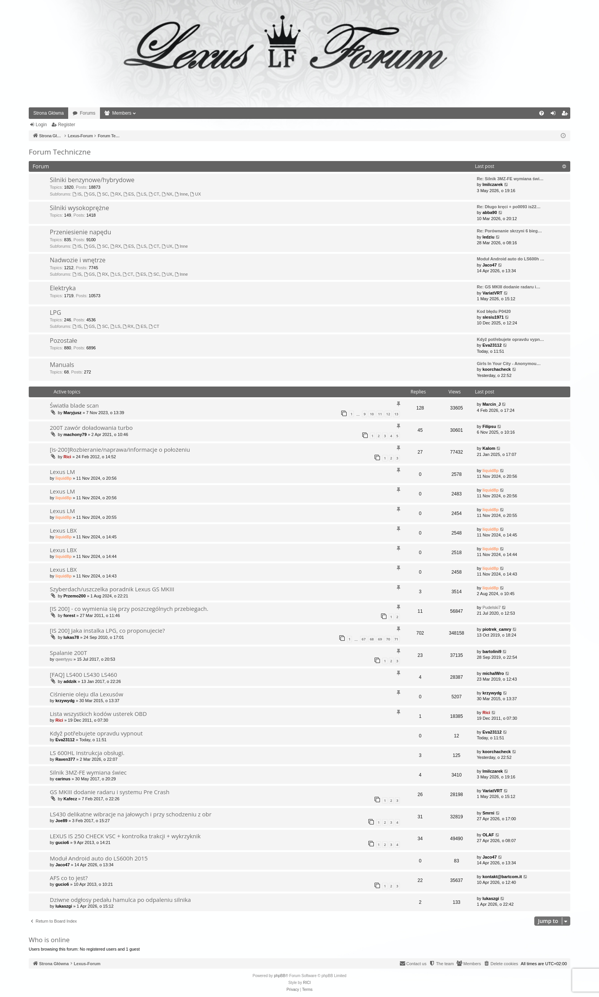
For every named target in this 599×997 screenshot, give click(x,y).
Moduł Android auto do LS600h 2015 (99, 858)
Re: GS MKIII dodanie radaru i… (508, 287)
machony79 (75, 434)
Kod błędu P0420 (494, 311)
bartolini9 (492, 651)
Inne (181, 194)
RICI (307, 983)
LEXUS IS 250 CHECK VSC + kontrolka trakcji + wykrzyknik (125, 836)
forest (69, 615)
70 (388, 639)
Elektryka (63, 288)
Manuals (62, 364)
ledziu (488, 237)
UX (195, 194)
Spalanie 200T (68, 652)
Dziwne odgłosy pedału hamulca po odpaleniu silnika (120, 899)
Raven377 (65, 759)
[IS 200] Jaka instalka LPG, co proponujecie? (107, 630)
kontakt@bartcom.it (502, 876)
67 (363, 639)
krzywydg (65, 700)
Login (41, 124)
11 (380, 413)
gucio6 (62, 842)
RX (115, 194)
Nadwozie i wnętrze (78, 260)
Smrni (488, 813)
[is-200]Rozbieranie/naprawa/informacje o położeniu (120, 449)
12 (388, 413)
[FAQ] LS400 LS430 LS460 (83, 674)
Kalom (489, 448)
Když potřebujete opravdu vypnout (96, 733)
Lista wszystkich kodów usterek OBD (98, 713)
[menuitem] (541, 113)
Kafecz (70, 798)
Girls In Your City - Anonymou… (509, 363)
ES (128, 194)
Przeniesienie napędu (80, 232)
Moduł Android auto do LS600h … (510, 259)
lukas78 (71, 637)
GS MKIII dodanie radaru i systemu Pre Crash (109, 792)
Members (121, 113)
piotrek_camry (497, 629)
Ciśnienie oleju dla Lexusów (86, 694)
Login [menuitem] (555, 114)
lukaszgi (64, 906)
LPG (55, 312)
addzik (70, 681)
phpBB (279, 976)
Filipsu (489, 426)
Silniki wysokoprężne (79, 208)
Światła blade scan (74, 405)
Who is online (49, 939)
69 (380, 639)
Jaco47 (490, 265)
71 (396, 639)
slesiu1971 (493, 317)
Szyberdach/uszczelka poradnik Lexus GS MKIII (112, 589)
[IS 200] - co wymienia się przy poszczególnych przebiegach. (129, 608)
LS (141, 194)
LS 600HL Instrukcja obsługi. (87, 753)
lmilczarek (493, 184)
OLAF (488, 834)
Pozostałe (63, 340)
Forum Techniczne (60, 152)
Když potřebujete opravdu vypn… (510, 339)
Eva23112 (492, 345)
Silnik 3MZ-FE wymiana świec (88, 772)
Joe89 (61, 820)
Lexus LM (62, 471)
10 (372, 413)
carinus (63, 779)
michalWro (493, 673)
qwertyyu (64, 659)
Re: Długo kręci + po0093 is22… (509, 206)
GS (89, 194)
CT (154, 194)
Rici (67, 456)
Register (66, 124)
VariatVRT (492, 293)
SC (102, 194)
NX (167, 194)
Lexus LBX (63, 530)
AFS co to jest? (69, 878)
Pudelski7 (492, 607)
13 (396, 413)
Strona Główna (48, 113)
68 (372, 639)
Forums (87, 113)
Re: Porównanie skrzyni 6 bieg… (509, 231)
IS (76, 194)
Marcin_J (492, 404)
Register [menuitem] (566, 114)
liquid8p (64, 478)
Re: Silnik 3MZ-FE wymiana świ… (510, 178)
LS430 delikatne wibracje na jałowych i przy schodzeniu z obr (130, 814)
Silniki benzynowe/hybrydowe (92, 180)
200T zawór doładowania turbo (91, 427)
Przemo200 (75, 596)
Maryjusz (73, 412)
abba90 (490, 212)
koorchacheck (497, 369)
